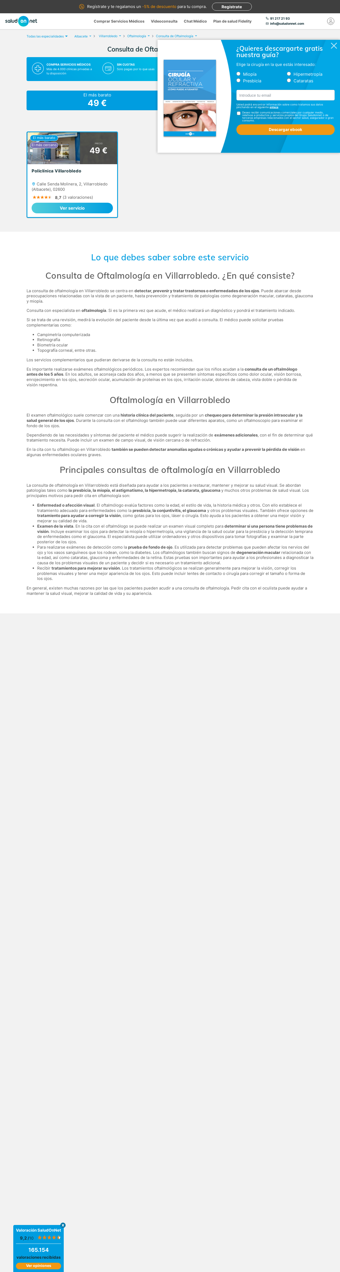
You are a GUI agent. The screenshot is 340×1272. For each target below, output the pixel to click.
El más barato (97, 100)
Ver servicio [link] (72, 208)
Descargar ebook (285, 129)
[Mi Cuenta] (330, 21)
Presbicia (252, 80)
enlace (274, 107)
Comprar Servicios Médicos (119, 21)
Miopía (250, 74)
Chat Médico (195, 21)
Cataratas (303, 80)
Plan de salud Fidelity (232, 21)
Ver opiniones (38, 1265)
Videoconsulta (164, 21)
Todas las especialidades (46, 36)
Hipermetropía (308, 74)
